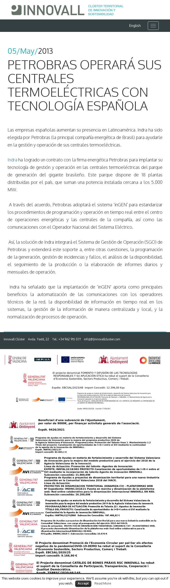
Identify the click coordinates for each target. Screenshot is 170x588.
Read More (102, 583)
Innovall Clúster (14, 339)
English (135, 25)
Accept (83, 583)
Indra (12, 159)
